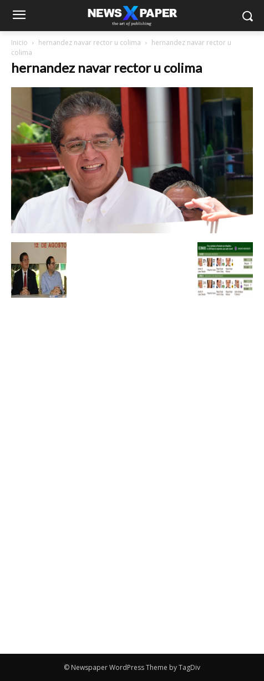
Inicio (19, 42)
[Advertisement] (132, 382)
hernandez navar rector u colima (89, 42)
